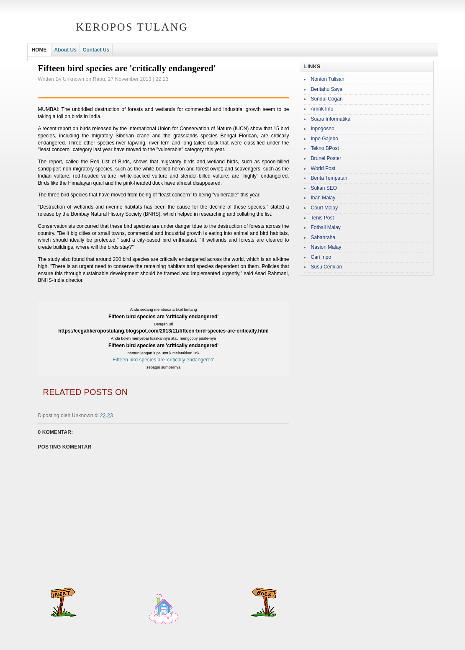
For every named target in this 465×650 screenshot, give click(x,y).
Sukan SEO (324, 188)
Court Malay (324, 208)
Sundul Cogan (327, 99)
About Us (65, 50)
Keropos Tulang (132, 27)
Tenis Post (322, 218)
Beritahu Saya (326, 89)
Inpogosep (322, 129)
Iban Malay (323, 198)
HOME (39, 50)
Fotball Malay (326, 227)
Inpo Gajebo (324, 139)
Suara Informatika (331, 119)
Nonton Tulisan (327, 79)
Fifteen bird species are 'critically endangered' (163, 360)
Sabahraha (323, 237)
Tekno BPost (325, 148)
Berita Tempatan (329, 178)
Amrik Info (322, 109)
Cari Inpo (321, 257)
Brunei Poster (326, 158)
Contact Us (96, 50)
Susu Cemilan (326, 267)
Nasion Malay (326, 247)
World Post (323, 168)
